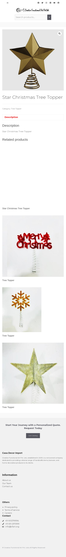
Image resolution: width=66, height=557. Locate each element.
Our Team (6, 483)
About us (6, 480)
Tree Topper (16, 109)
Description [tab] (11, 117)
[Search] (49, 17)
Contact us (7, 486)
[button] (60, 34)
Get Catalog (33, 435)
